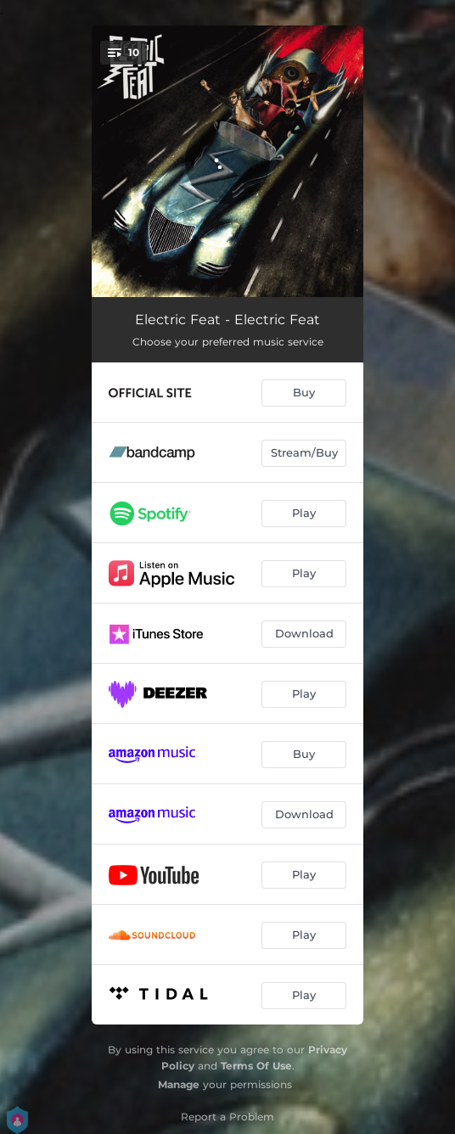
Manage (178, 1084)
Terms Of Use (256, 1065)
